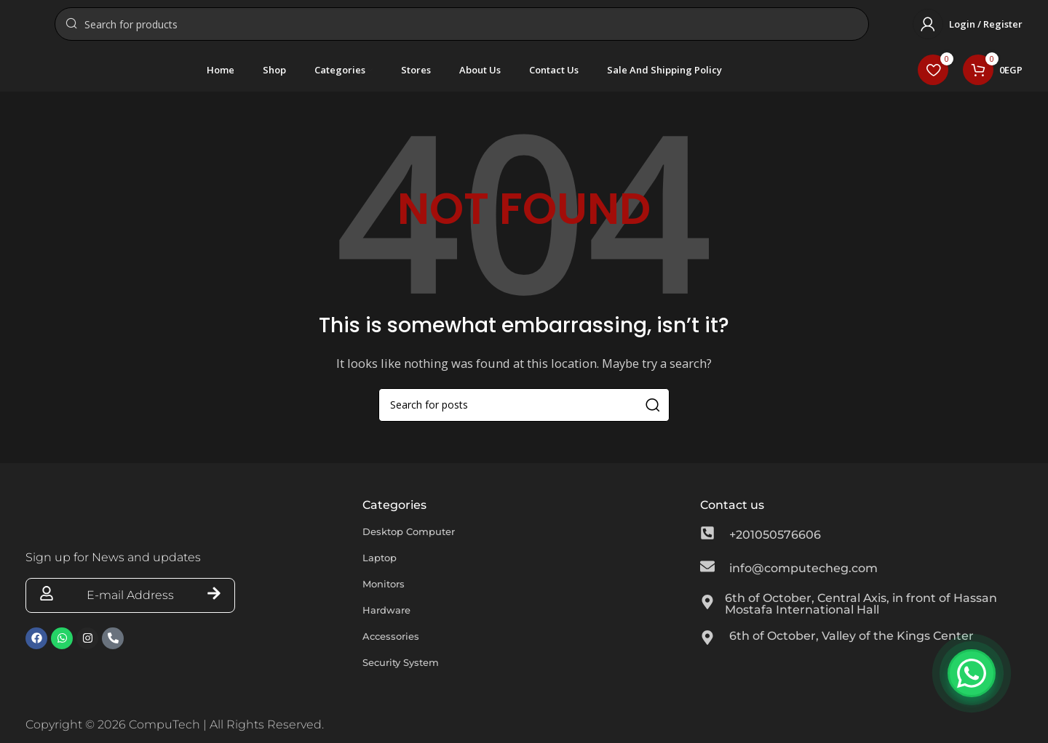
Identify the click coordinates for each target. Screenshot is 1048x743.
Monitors (388, 594)
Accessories (397, 646)
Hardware (392, 620)
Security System (410, 672)
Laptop (383, 567)
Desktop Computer (419, 541)
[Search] (462, 29)
